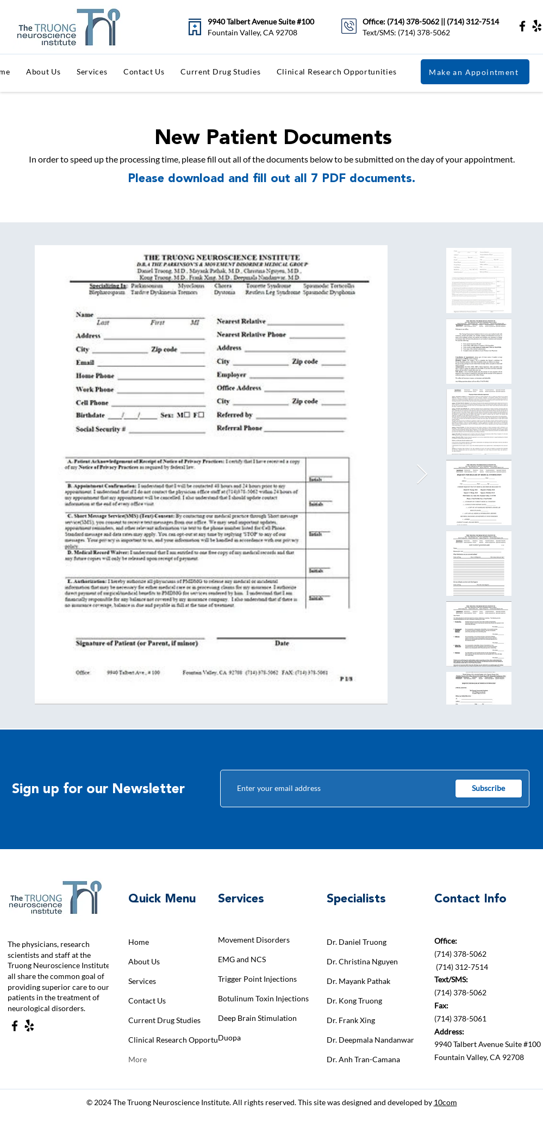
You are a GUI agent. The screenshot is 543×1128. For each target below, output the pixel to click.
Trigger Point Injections (256, 978)
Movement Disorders (254, 939)
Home (138, 941)
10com (445, 1102)
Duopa (229, 1037)
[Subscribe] (488, 788)
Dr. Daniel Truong (356, 941)
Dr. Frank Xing (351, 1020)
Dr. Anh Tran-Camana (363, 1059)
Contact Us (147, 1000)
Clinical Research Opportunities (166, 1039)
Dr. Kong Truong (354, 1000)
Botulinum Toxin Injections (256, 998)
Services (142, 981)
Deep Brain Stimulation (256, 1018)
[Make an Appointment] (475, 71)
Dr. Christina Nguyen (362, 961)
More (137, 1059)
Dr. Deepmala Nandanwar (365, 1039)
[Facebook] (522, 26)
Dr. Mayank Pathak (358, 981)
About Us (144, 961)
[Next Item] (422, 474)
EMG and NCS (242, 959)
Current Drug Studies (164, 1020)
